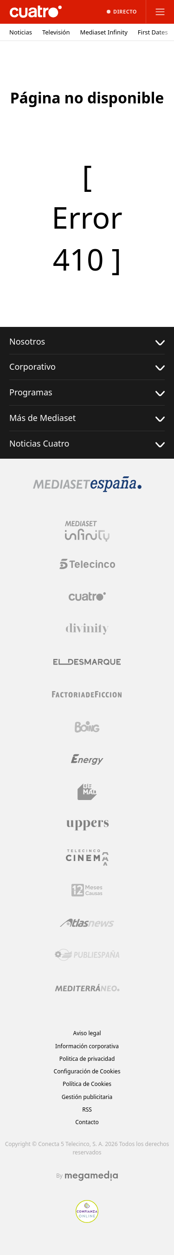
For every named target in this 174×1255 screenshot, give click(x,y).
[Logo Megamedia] (91, 1176)
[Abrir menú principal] (160, 11)
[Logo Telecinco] (87, 564)
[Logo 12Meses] (87, 890)
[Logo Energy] (87, 759)
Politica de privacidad (87, 1059)
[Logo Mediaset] (87, 489)
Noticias (20, 32)
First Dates (153, 32)
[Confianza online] (87, 1220)
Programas (87, 392)
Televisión (56, 32)
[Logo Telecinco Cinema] (87, 857)
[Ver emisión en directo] (122, 11)
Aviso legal (87, 1033)
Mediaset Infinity (103, 32)
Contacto (87, 1122)
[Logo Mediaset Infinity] (87, 531)
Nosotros (87, 341)
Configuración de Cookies (87, 1071)
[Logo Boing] (87, 727)
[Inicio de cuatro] (35, 11)
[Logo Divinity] (87, 629)
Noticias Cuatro (87, 443)
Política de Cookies (87, 1084)
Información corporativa (87, 1046)
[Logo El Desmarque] (87, 662)
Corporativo (87, 367)
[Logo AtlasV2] (87, 922)
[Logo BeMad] (87, 792)
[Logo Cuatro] (87, 596)
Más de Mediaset (87, 418)
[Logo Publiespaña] (87, 955)
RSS (87, 1109)
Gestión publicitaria (87, 1097)
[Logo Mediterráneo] (87, 987)
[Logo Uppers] (87, 824)
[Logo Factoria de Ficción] (87, 694)
